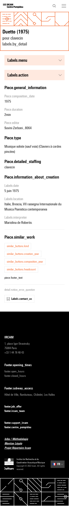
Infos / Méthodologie (18, 439)
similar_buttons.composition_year (25, 261)
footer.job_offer (15, 407)
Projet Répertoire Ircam (19, 448)
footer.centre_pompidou (20, 427)
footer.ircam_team (16, 411)
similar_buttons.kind (18, 246)
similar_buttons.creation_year (23, 254)
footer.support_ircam (18, 423)
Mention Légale (15, 444)
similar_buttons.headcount (21, 269)
